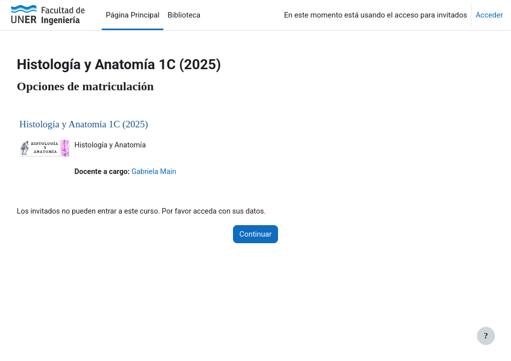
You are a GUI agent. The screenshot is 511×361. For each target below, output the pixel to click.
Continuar (255, 234)
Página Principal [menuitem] (132, 15)
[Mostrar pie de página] (486, 336)
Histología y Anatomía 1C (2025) (102, 124)
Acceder (489, 15)
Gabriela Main (175, 172)
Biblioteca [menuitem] (183, 15)
